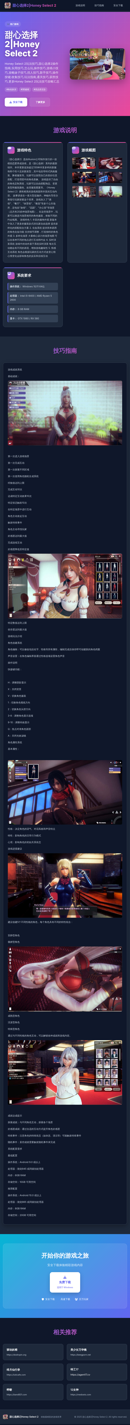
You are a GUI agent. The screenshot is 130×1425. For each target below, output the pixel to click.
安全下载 (118, 5)
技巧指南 (99, 5)
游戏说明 (80, 5)
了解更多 (40, 102)
